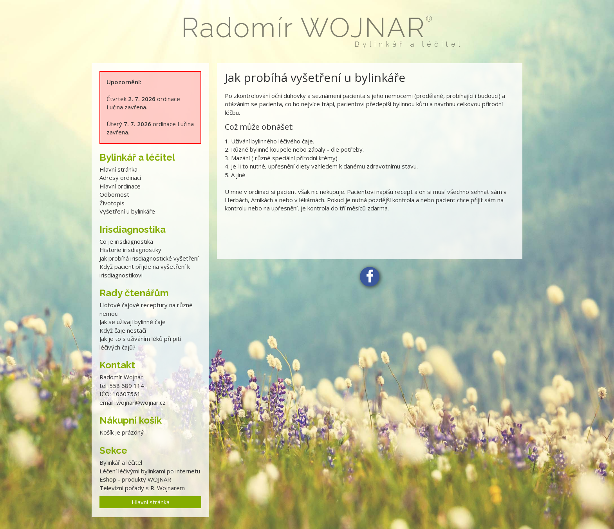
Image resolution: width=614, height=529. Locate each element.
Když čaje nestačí (122, 330)
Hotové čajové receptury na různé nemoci (146, 309)
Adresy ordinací (120, 177)
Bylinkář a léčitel (120, 462)
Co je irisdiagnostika (126, 241)
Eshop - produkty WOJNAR (135, 479)
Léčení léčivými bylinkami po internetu (149, 471)
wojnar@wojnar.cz (141, 402)
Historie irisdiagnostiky (130, 250)
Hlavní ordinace (120, 186)
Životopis (112, 203)
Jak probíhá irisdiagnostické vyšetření (149, 258)
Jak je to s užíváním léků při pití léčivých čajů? (140, 343)
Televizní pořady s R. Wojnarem (142, 488)
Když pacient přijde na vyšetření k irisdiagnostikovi (144, 271)
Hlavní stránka (118, 169)
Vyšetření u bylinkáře (127, 211)
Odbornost (114, 194)
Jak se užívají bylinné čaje (132, 322)
